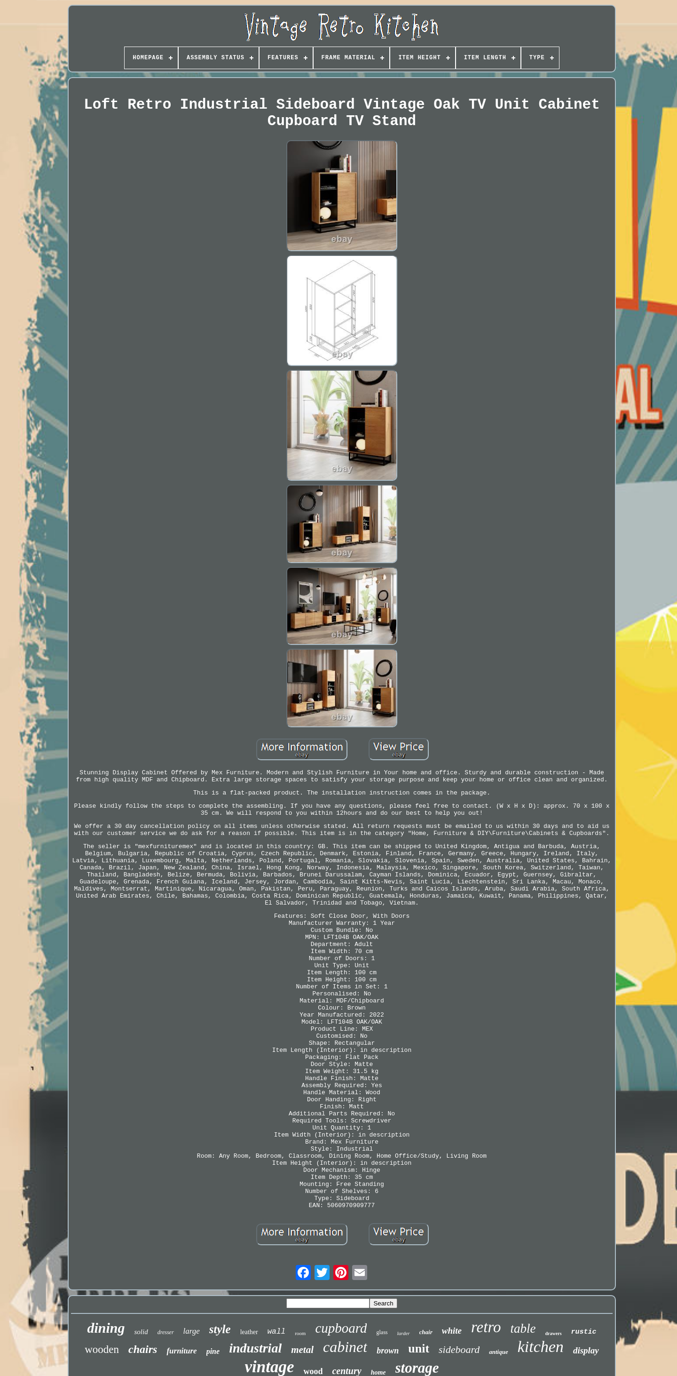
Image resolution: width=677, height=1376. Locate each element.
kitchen (541, 1346)
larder (403, 1333)
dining (106, 1328)
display (586, 1350)
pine (213, 1351)
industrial (255, 1348)
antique (498, 1351)
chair (426, 1332)
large (191, 1331)
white (452, 1331)
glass (381, 1332)
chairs (142, 1349)
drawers (553, 1333)
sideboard (459, 1349)
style (220, 1329)
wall (276, 1332)
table (523, 1328)
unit (418, 1348)
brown (388, 1350)
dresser (165, 1332)
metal (302, 1349)
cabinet (345, 1346)
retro (486, 1327)
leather (249, 1332)
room (300, 1333)
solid (141, 1332)
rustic (584, 1332)
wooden (102, 1349)
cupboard (341, 1328)
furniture (181, 1350)
